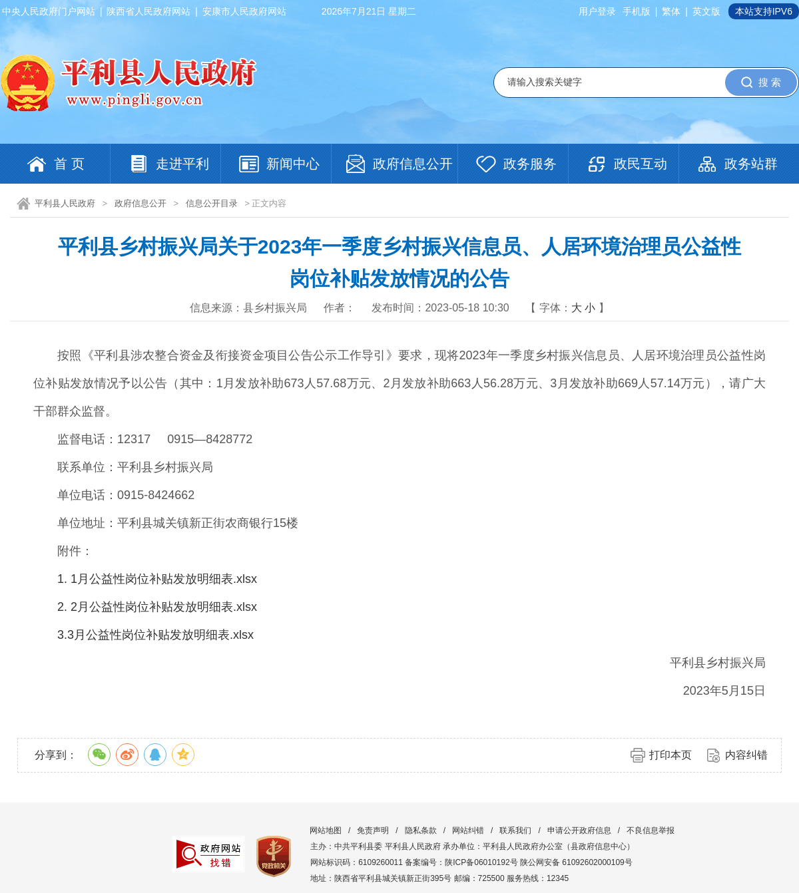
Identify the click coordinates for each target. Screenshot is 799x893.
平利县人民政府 (65, 203)
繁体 (671, 11)
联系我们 (515, 830)
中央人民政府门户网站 (48, 11)
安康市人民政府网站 (244, 11)
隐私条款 (421, 830)
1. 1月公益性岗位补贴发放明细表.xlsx (157, 579)
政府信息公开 (140, 203)
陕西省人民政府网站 (148, 11)
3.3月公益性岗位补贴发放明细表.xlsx (155, 634)
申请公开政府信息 (579, 830)
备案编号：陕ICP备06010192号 (461, 862)
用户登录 (597, 11)
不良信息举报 (650, 830)
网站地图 (326, 830)
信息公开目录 (212, 203)
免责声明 (373, 830)
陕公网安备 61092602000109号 (576, 862)
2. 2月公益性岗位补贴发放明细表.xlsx (157, 607)
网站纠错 (468, 830)
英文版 (706, 11)
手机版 (637, 11)
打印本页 (670, 755)
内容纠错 (746, 755)
